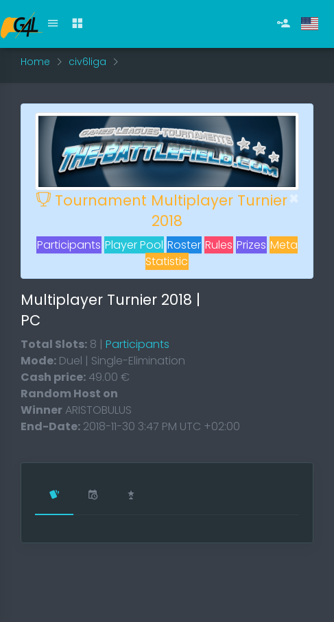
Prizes (251, 245)
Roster (184, 245)
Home (35, 62)
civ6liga (87, 62)
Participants (69, 245)
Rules (218, 245)
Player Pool (134, 245)
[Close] (294, 198)
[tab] (54, 496)
